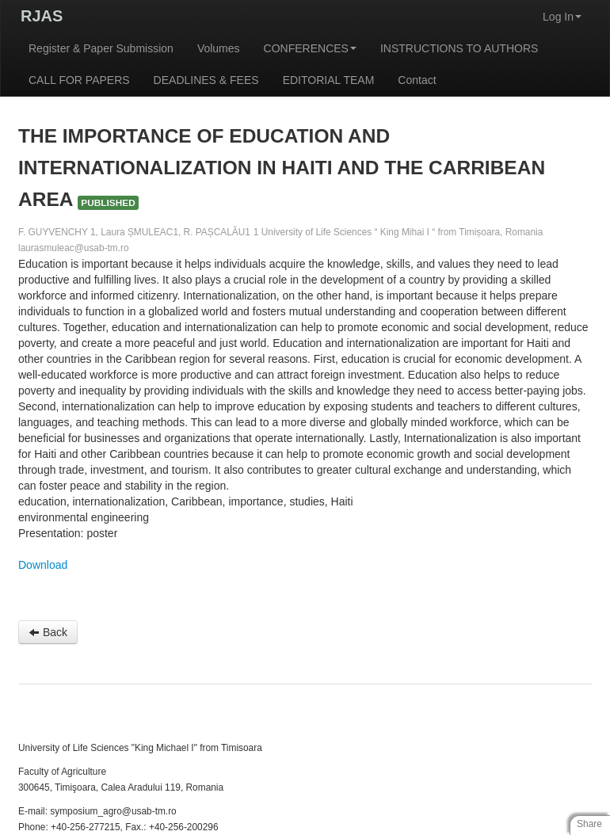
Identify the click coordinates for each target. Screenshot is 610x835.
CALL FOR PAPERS (79, 80)
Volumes (218, 48)
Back (48, 632)
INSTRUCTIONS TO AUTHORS (459, 48)
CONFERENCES (310, 48)
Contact (417, 80)
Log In (562, 16)
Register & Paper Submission (101, 48)
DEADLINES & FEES (206, 80)
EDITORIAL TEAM (329, 80)
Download (42, 565)
